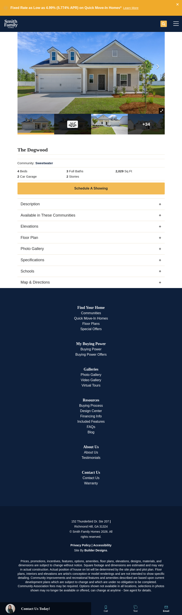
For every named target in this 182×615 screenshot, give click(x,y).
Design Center (91, 411)
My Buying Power (91, 344)
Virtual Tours (91, 385)
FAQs (91, 427)
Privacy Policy (80, 545)
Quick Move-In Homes (91, 318)
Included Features (91, 421)
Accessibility (102, 545)
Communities (91, 313)
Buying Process (91, 405)
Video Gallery (91, 380)
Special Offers (91, 329)
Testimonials (91, 457)
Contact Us (91, 472)
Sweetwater (44, 163)
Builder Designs (95, 550)
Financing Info (91, 416)
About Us (91, 447)
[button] (177, 4)
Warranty (91, 483)
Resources (91, 400)
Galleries (91, 369)
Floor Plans (91, 323)
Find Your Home (91, 307)
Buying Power (91, 349)
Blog (90, 432)
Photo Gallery (91, 375)
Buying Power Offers (90, 354)
